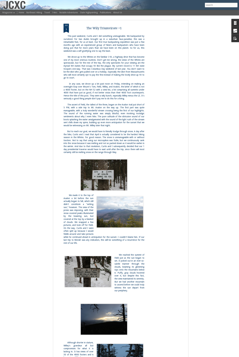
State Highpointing (89, 12)
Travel (47, 12)
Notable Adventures (68, 12)
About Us (117, 12)
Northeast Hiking (34, 12)
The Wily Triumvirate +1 (104, 17)
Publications (105, 12)
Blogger (141, 355)
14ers (54, 12)
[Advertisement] (161, 60)
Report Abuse (149, 355)
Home (21, 12)
